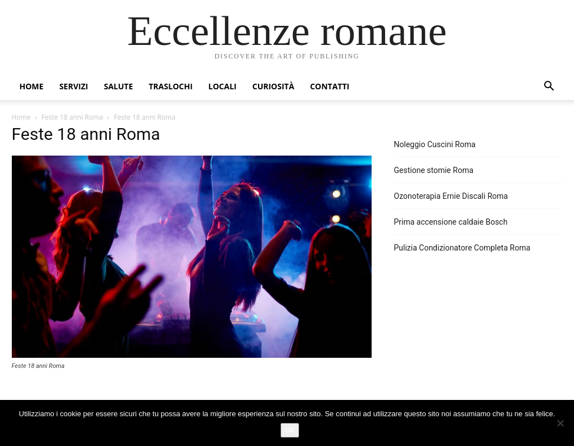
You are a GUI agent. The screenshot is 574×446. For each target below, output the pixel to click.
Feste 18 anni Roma (72, 117)
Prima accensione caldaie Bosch (451, 221)
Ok (290, 430)
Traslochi (171, 86)
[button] (549, 87)
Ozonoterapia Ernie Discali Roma (451, 196)
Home (32, 86)
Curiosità (273, 86)
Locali (223, 86)
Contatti (329, 86)
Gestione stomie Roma (434, 170)
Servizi (73, 86)
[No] (560, 423)
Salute (118, 86)
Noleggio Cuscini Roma (435, 144)
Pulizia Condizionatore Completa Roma (462, 247)
